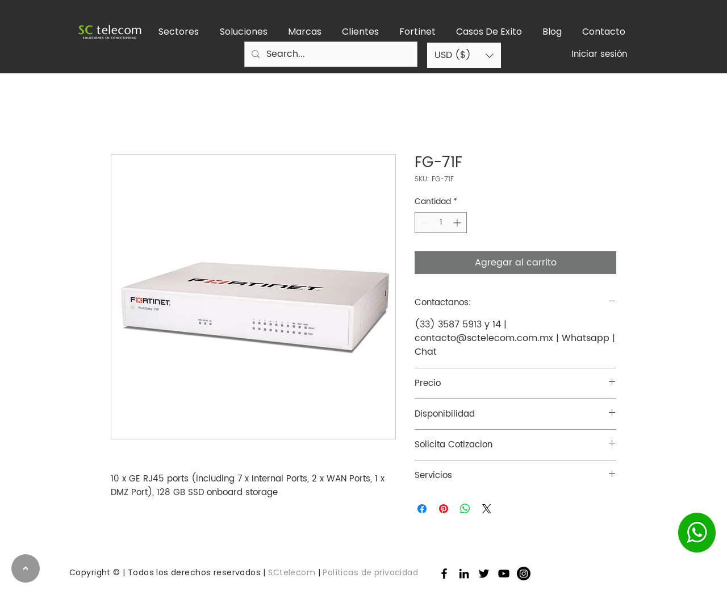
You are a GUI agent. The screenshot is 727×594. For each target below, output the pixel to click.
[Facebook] (444, 573)
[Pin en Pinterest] (443, 509)
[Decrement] (423, 222)
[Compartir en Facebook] (422, 509)
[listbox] (464, 55)
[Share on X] (487, 509)
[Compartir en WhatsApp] (465, 509)
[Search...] (329, 54)
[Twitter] (484, 573)
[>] (25, 568)
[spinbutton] (441, 222)
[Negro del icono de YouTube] (504, 573)
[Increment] (458, 222)
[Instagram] (523, 573)
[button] (178, 31)
